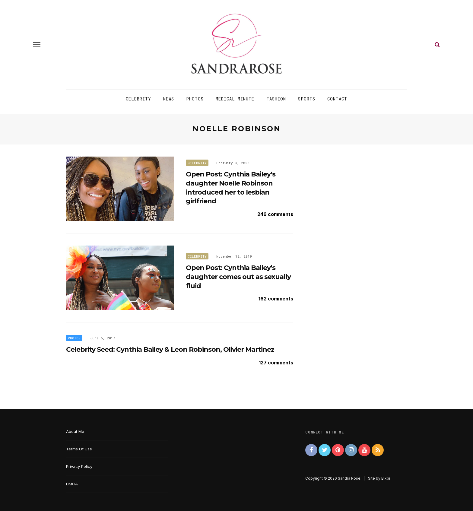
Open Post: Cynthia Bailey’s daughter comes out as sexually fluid (238, 277)
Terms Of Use (79, 448)
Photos (195, 99)
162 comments (276, 299)
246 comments (275, 214)
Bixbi (385, 478)
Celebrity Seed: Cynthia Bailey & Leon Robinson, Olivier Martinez (170, 349)
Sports (306, 99)
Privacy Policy (79, 466)
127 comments (276, 363)
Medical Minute (235, 99)
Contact (337, 99)
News (168, 99)
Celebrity (138, 99)
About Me (75, 431)
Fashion (276, 99)
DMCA (72, 483)
